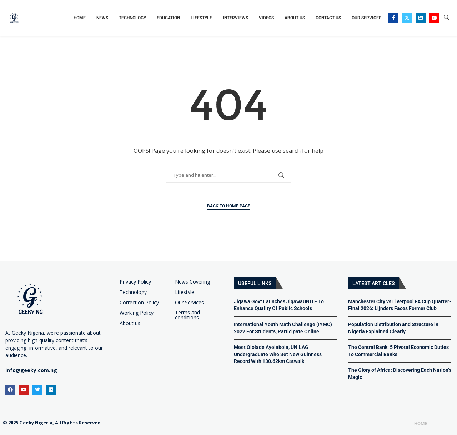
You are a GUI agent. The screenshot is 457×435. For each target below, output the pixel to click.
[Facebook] (393, 18)
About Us (295, 17)
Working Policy (137, 312)
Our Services (366, 17)
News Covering (192, 281)
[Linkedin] (421, 18)
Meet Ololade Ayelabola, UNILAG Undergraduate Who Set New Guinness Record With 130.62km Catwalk (278, 354)
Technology (132, 17)
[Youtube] (434, 18)
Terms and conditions (187, 315)
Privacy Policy (135, 281)
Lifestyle (201, 17)
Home (80, 17)
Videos (266, 17)
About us (130, 323)
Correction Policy (139, 302)
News (102, 17)
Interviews (235, 17)
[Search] (446, 18)
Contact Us (328, 17)
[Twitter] (407, 18)
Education (168, 17)
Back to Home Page (228, 206)
